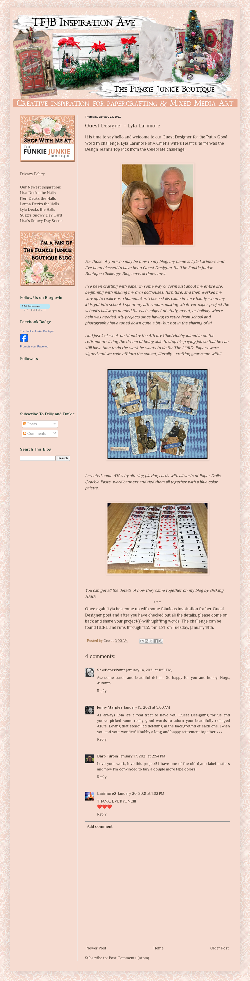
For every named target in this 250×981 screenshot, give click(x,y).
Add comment (99, 826)
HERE (102, 627)
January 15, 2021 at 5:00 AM (147, 707)
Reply (101, 691)
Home (158, 948)
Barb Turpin (107, 756)
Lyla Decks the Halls (37, 209)
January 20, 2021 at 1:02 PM (141, 793)
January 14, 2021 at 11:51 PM (149, 670)
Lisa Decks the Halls (38, 192)
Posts (30, 424)
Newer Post (96, 948)
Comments (34, 433)
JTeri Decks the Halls (38, 198)
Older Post (219, 948)
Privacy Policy (32, 174)
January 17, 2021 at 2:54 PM (142, 756)
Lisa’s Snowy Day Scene (41, 221)
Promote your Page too (34, 346)
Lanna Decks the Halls (39, 204)
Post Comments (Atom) (129, 958)
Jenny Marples (109, 707)
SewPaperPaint (111, 670)
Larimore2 (106, 793)
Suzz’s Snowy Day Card (41, 215)
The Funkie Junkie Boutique (37, 331)
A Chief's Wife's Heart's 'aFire (180, 143)
